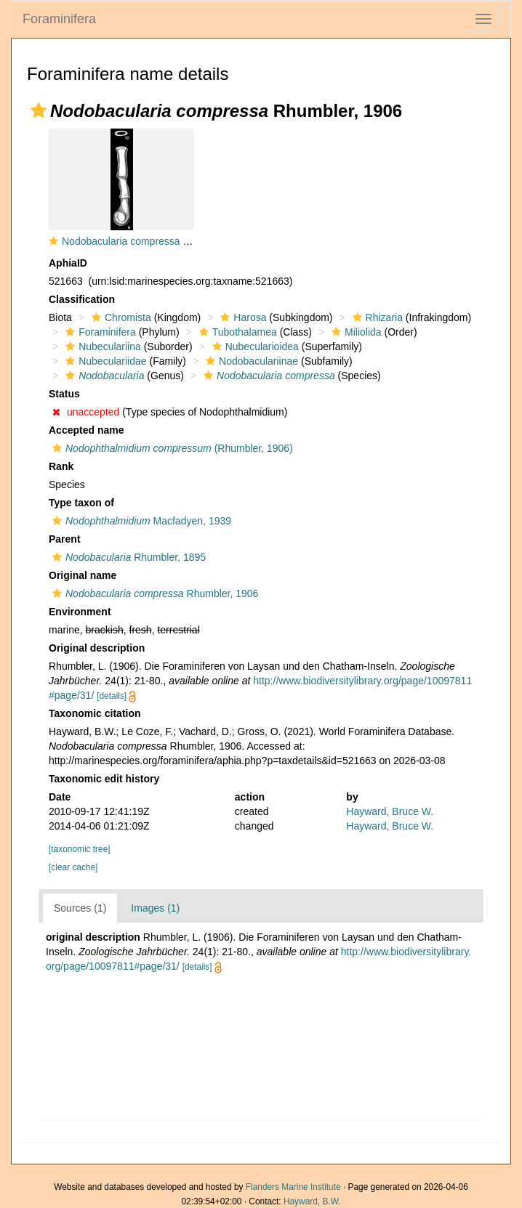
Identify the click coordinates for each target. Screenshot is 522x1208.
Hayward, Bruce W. (389, 811)
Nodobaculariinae (250, 361)
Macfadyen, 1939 (140, 521)
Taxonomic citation (95, 713)
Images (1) (155, 908)
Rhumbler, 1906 (153, 593)
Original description (97, 648)
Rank (61, 466)
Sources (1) (80, 908)
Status (64, 394)
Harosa (241, 317)
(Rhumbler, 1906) (171, 448)
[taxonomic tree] (80, 849)
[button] (38, 110)
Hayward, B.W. (312, 1201)
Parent (65, 539)
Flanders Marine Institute (293, 1187)
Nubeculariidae (104, 361)
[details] (112, 696)
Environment (80, 611)
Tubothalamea (236, 332)
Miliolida (355, 332)
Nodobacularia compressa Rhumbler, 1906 (158, 241)
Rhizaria (376, 317)
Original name (82, 575)
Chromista (119, 317)
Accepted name (86, 430)
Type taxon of (81, 502)
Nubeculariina (101, 346)
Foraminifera (59, 19)
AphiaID (68, 263)
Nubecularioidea (254, 346)
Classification (82, 299)
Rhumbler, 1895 (127, 557)
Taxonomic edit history (104, 779)
